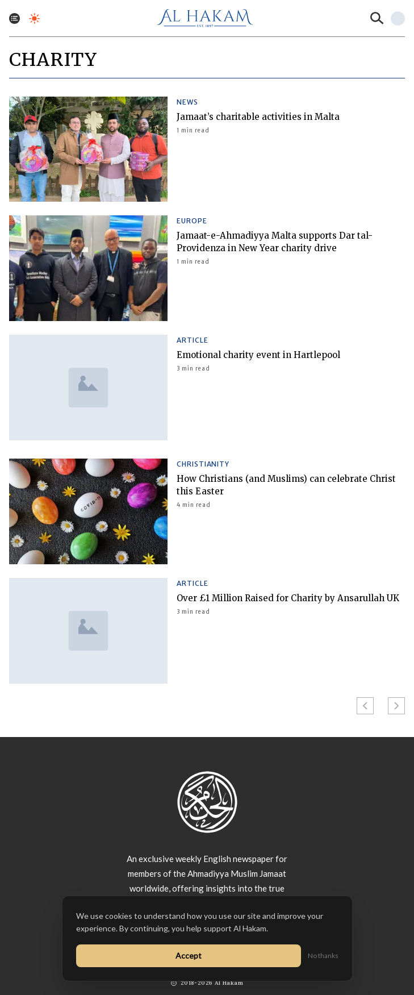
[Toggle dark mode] (34, 18)
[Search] (377, 18)
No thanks (323, 955)
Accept (188, 955)
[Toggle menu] (14, 18)
